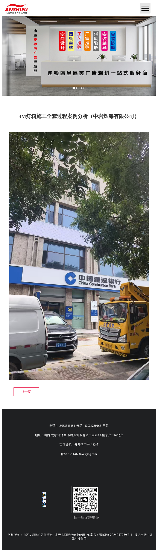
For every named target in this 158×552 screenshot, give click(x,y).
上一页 (26, 391)
